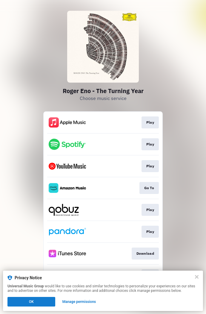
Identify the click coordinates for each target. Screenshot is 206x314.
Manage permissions (79, 302)
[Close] (197, 277)
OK (31, 302)
